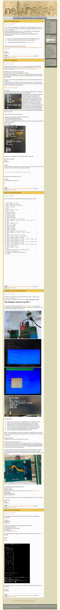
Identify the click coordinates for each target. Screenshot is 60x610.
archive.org (40, 27)
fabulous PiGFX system (28, 306)
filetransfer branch (34, 490)
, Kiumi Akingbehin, (20, 74)
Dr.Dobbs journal (38, 67)
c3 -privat (48, 48)
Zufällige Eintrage (50, 60)
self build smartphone (49, 30)
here (18, 180)
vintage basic (29, 32)
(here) (5, 298)
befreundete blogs (50, 45)
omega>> (33, 600)
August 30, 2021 (30, 42)
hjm (33, 82)
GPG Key (48, 32)
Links (48, 21)
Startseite (48, 23)
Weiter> (29, 600)
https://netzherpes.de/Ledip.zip (11, 87)
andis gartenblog (50, 52)
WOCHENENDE (49, 62)
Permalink (14, 57)
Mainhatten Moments (48, 56)
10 (25, 600)
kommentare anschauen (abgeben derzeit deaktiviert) (18, 56)
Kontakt (48, 24)
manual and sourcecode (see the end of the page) (26, 69)
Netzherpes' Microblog (49, 27)
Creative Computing (8, 28)
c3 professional (49, 49)
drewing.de (48, 47)
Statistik (48, 25)
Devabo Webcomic (50, 54)
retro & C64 (13, 23)
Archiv (47, 28)
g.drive (14, 530)
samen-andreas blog (50, 53)
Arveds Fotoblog (50, 51)
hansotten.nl (21, 66)
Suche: (48, 35)
